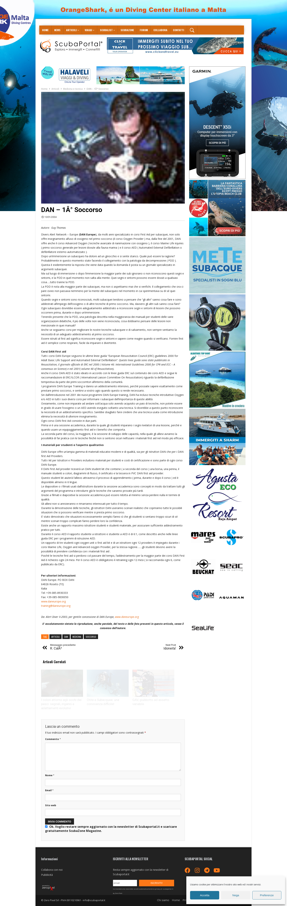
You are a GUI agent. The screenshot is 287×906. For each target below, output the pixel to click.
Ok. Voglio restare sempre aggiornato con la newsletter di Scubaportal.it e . (111, 829)
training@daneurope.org (55, 606)
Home (45, 30)
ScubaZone (127, 30)
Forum (144, 30)
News (57, 30)
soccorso (91, 636)
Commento (53, 739)
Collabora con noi (52, 869)
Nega (235, 895)
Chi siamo (163, 900)
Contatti (178, 30)
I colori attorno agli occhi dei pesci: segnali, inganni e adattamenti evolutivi (61, 704)
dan (66, 636)
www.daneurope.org (53, 601)
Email (49, 790)
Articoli (71, 30)
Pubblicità (47, 875)
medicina (77, 636)
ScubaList (106, 30)
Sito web (50, 805)
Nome (49, 775)
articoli (55, 636)
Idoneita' (169, 647)
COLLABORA (160, 30)
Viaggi (88, 30)
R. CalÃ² (63, 647)
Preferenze (267, 895)
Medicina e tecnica (73, 88)
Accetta (204, 895)
